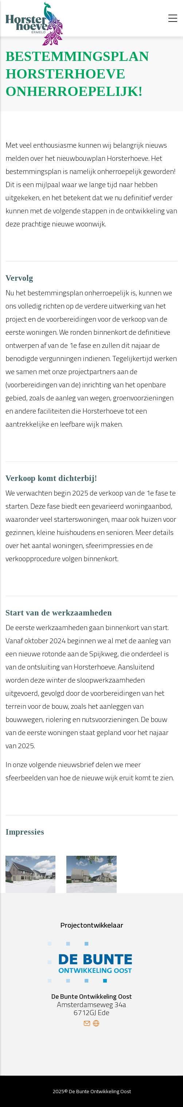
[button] (30, 862)
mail (87, 1023)
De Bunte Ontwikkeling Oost (100, 1091)
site (96, 1023)
